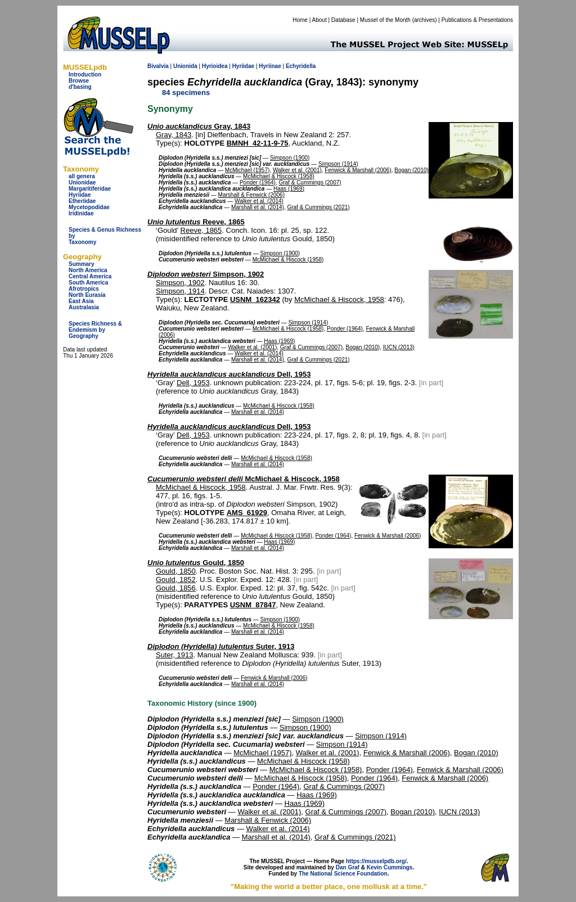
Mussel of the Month (385, 20)
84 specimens (186, 92)
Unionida (185, 66)
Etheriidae (82, 201)
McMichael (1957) (247, 170)
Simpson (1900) (290, 158)
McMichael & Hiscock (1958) (278, 176)
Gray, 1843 (198, 126)
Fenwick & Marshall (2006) (358, 170)
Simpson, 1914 (180, 291)
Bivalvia (158, 66)
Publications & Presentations (477, 20)
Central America (90, 276)
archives (424, 20)
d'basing (80, 87)
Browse (79, 81)
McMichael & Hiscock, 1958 (339, 299)
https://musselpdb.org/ (376, 861)
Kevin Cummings (390, 867)
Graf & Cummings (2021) (318, 207)
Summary (81, 264)
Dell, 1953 (228, 374)
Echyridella (301, 66)
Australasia (84, 307)
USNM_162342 (255, 299)
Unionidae (82, 182)
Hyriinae (270, 66)
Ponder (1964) (258, 182)
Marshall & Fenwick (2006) (251, 195)
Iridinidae (81, 213)
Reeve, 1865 (196, 222)
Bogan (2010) (411, 170)
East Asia (81, 301)
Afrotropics (84, 289)
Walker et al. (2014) (259, 201)
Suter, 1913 (221, 646)
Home (300, 20)
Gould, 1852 (176, 579)
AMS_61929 (247, 512)
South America (88, 282)
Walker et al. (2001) (297, 170)
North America (88, 270)
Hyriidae (80, 195)
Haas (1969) (288, 189)
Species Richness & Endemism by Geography (95, 330)
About (319, 20)
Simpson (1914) (338, 164)
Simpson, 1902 (205, 274)
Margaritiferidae (90, 189)
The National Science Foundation (343, 874)
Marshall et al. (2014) (257, 207)
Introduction (85, 74)
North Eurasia (87, 295)
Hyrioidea (215, 66)
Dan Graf (347, 867)
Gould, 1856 (176, 588)
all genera (82, 176)
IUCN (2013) (399, 347)
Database (343, 20)
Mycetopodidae (89, 207)
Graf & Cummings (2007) (309, 182)
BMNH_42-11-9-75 (258, 143)
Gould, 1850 (195, 562)
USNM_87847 (253, 605)
